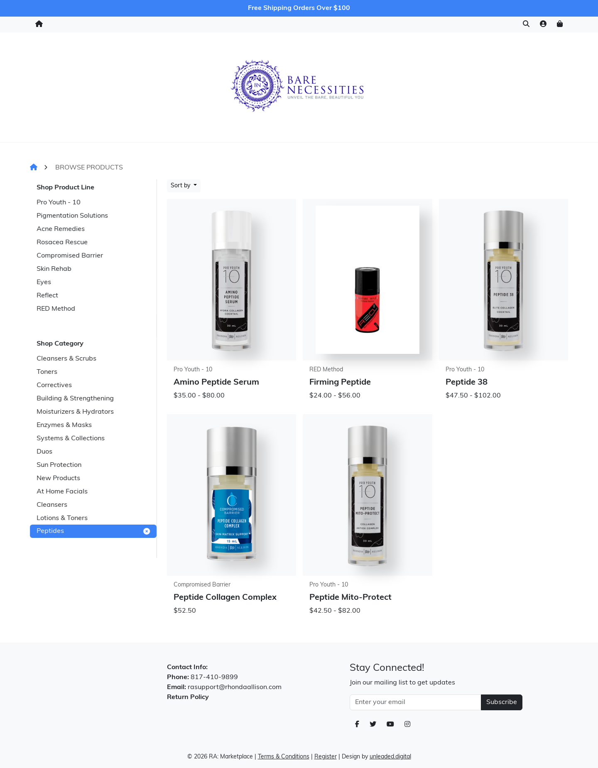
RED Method (56, 309)
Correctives (54, 385)
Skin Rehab (54, 269)
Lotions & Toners (62, 518)
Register (325, 757)
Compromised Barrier (70, 256)
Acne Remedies (61, 229)
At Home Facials (62, 491)
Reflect (47, 295)
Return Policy (188, 697)
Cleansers (52, 505)
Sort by (181, 186)
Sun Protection (59, 465)
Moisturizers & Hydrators (75, 412)
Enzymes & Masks (64, 425)
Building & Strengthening (75, 398)
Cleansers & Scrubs (66, 359)
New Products (58, 478)
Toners (47, 372)
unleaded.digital (390, 757)
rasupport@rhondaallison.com (235, 687)
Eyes (44, 282)
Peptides (93, 531)
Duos (44, 452)
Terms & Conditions (283, 757)
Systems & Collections (71, 438)
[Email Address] (415, 702)
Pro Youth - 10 (59, 202)
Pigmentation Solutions (72, 216)
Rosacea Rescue (62, 242)
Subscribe (501, 702)
